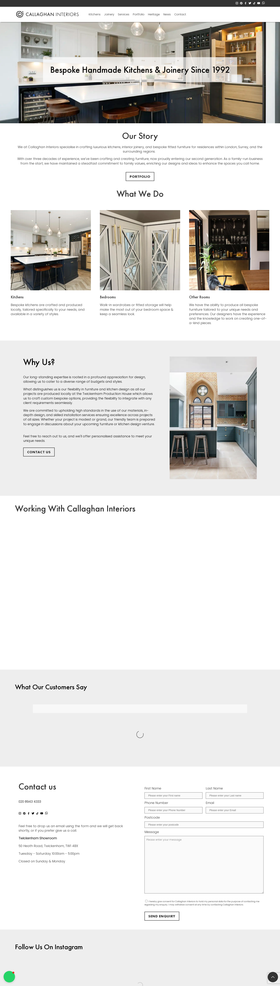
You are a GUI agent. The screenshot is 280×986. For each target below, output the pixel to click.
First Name (152, 726)
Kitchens (95, 14)
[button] (9, 976)
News (167, 14)
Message (151, 770)
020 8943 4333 (30, 739)
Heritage (154, 14)
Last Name (214, 726)
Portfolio (138, 14)
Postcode (152, 755)
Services (123, 14)
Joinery (109, 14)
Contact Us (39, 452)
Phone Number (156, 740)
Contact (180, 14)
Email (210, 740)
